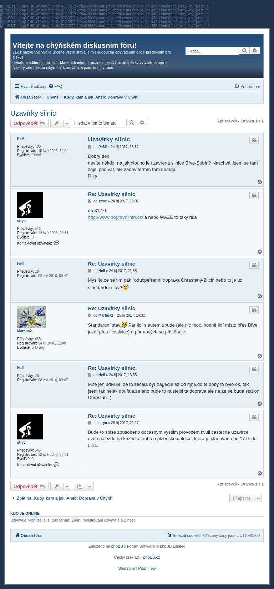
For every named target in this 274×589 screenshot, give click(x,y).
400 (38, 146)
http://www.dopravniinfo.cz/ (115, 217)
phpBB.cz (151, 557)
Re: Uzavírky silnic (111, 194)
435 (38, 339)
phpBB (117, 546)
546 (38, 229)
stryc (21, 221)
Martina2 (24, 331)
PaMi (21, 139)
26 (37, 271)
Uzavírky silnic (33, 113)
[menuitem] (55, 86)
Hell (20, 264)
